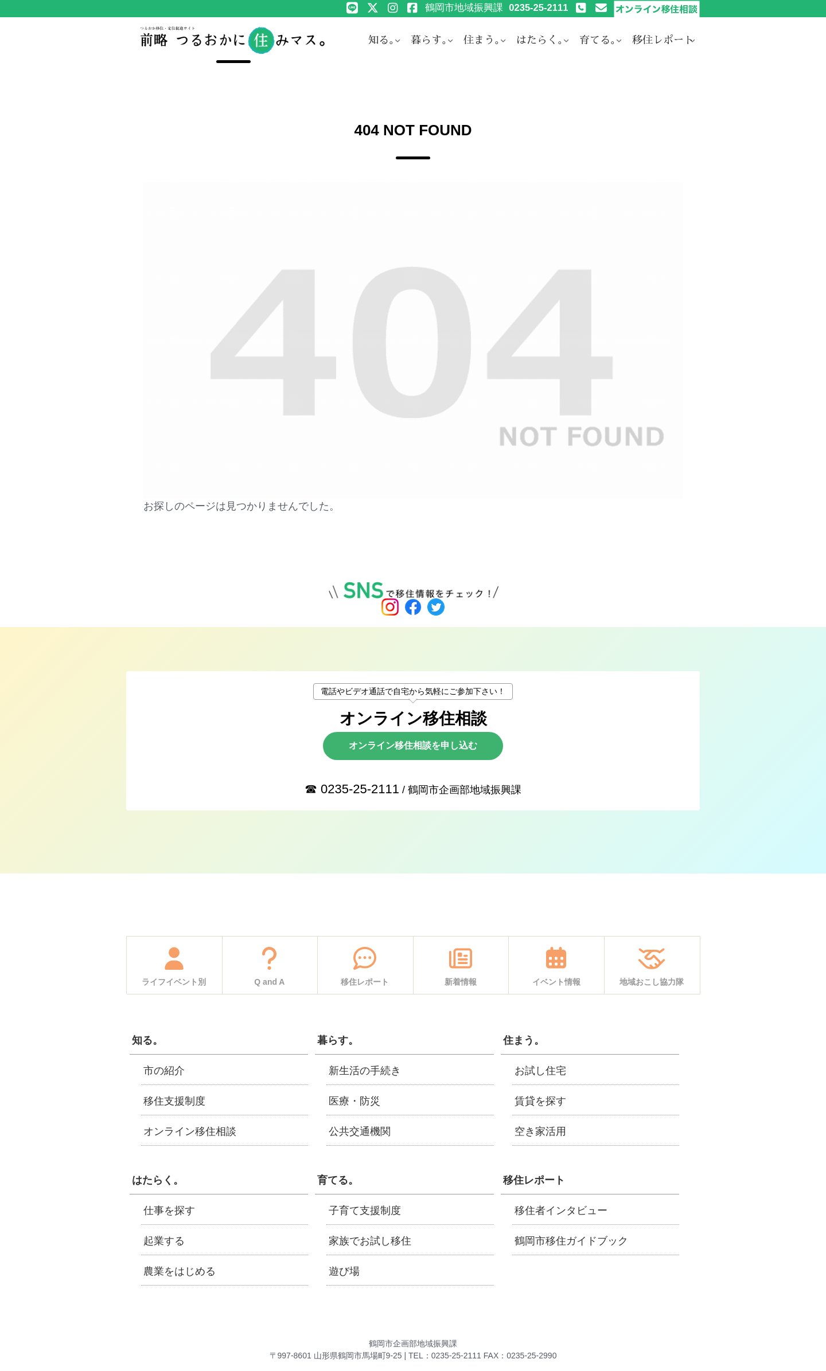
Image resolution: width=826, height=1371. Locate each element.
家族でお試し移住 (370, 1241)
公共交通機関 (360, 1131)
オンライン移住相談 (189, 1131)
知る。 (147, 1040)
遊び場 (344, 1271)
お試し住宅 (540, 1070)
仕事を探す (169, 1210)
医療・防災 (354, 1101)
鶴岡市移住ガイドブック (571, 1241)
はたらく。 (158, 1180)
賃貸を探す (540, 1101)
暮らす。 (338, 1040)
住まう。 (523, 1040)
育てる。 (338, 1180)
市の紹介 (164, 1070)
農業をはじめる (179, 1271)
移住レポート (534, 1180)
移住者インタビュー (561, 1210)
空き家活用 (540, 1131)
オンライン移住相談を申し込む (413, 745)
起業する (164, 1241)
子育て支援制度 (365, 1210)
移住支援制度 (174, 1101)
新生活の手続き (365, 1070)
